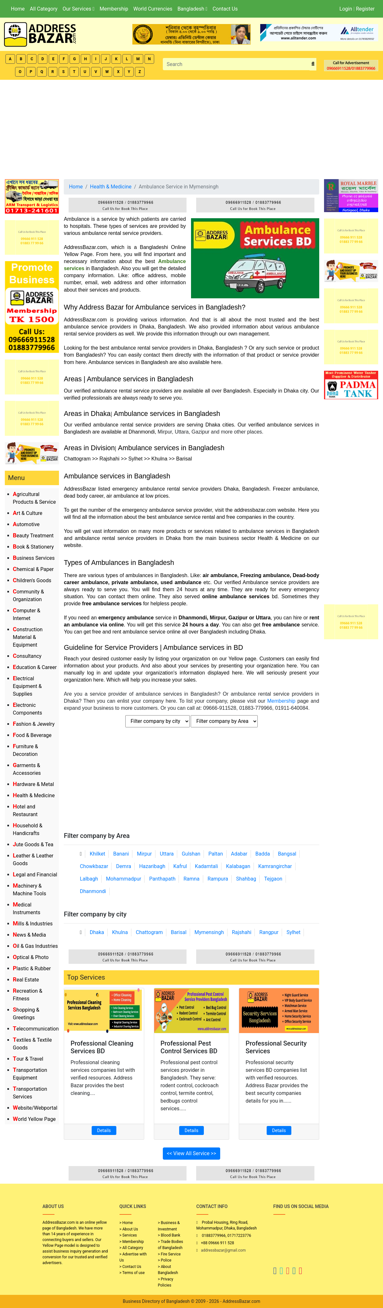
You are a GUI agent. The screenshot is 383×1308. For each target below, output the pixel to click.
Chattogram (149, 932)
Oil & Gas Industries (35, 946)
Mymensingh (209, 932)
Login (345, 9)
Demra (123, 866)
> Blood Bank (169, 1235)
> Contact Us (130, 1266)
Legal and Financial (35, 875)
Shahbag (246, 879)
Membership (114, 9)
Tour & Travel (28, 1059)
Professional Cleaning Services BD (102, 1047)
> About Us (129, 1229)
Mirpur (144, 854)
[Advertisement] (191, 128)
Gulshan (191, 854)
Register (365, 9)
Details (104, 1130)
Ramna (191, 879)
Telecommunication (36, 1029)
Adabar (239, 854)
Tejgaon (273, 879)
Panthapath (162, 879)
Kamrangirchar (275, 866)
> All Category (131, 1248)
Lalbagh (89, 879)
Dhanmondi (93, 891)
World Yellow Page (34, 1119)
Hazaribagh (152, 866)
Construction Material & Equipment (28, 637)
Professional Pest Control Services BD (189, 1047)
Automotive (26, 524)
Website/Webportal (35, 1108)
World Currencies (152, 9)
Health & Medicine (34, 795)
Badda (262, 854)
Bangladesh (192, 9)
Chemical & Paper (33, 569)
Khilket (97, 854)
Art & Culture (27, 513)
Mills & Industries (33, 924)
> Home (126, 1223)
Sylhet (294, 932)
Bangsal (287, 854)
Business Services (34, 558)
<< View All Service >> (191, 1153)
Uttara (167, 854)
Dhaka (97, 932)
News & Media (29, 935)
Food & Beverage (32, 735)
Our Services (78, 9)
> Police (164, 1260)
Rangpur (269, 932)
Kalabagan (238, 866)
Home (18, 9)
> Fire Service (169, 1254)
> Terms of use (132, 1273)
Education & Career (35, 667)
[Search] (236, 64)
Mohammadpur (123, 879)
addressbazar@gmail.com (223, 1250)
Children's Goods (32, 580)
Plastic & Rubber (32, 968)
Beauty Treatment (33, 536)
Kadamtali (206, 866)
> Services (128, 1235)
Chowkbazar (94, 866)
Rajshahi (241, 932)
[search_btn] (313, 64)
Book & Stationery (33, 547)
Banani (121, 854)
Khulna (120, 932)
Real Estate (26, 980)
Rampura (218, 879)
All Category (43, 9)
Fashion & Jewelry (33, 724)
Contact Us (225, 9)
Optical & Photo (31, 957)
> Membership (132, 1241)
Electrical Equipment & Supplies (27, 686)
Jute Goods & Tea (33, 844)
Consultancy (27, 656)
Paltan (215, 854)
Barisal (179, 932)
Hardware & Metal (33, 784)
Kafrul (180, 866)
